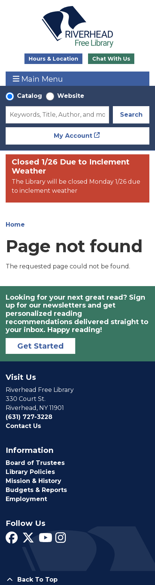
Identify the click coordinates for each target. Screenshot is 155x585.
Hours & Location (53, 58)
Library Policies (30, 471)
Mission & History (33, 480)
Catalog (29, 95)
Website (70, 95)
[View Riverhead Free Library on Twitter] (28, 540)
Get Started (40, 345)
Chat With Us (111, 58)
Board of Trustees (35, 462)
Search (131, 114)
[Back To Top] (77, 580)
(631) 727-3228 (29, 416)
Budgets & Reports (36, 490)
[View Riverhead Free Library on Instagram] (60, 540)
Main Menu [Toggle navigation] (38, 79)
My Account (73, 135)
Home (15, 224)
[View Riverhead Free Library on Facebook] (12, 540)
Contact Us (23, 426)
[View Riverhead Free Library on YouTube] (45, 540)
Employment (26, 499)
